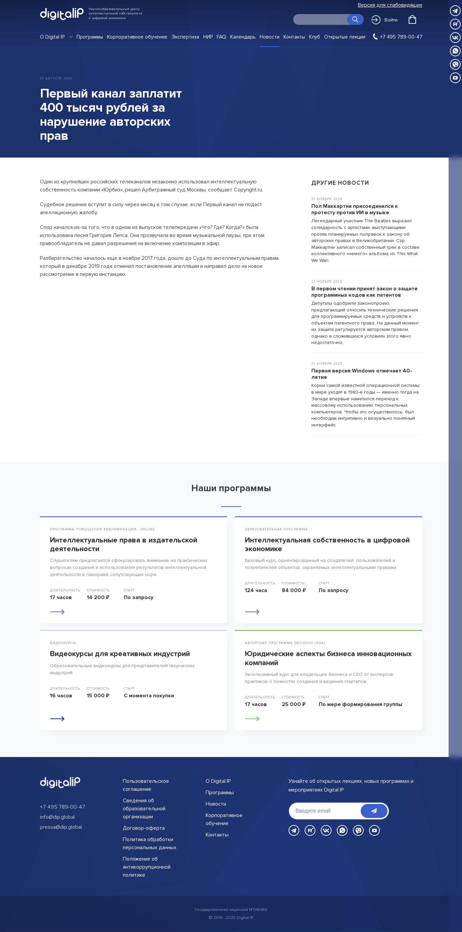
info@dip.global (57, 817)
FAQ (221, 37)
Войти (384, 19)
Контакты (294, 37)
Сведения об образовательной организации (144, 808)
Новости (269, 37)
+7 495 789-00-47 (401, 37)
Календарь (243, 37)
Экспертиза (185, 37)
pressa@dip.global (61, 827)
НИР (208, 37)
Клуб (314, 37)
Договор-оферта (144, 828)
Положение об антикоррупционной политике (146, 867)
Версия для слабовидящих (390, 5)
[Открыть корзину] (412, 19)
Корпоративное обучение (137, 37)
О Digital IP (52, 37)
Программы (89, 37)
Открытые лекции (344, 37)
